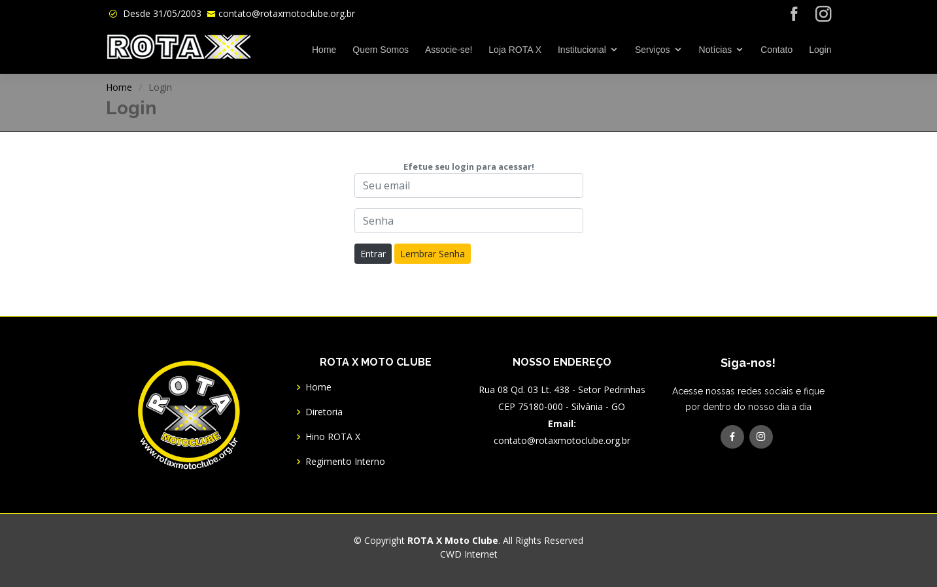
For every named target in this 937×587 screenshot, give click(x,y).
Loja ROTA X (514, 49)
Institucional (582, 49)
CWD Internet (469, 554)
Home (324, 49)
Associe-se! (448, 49)
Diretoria (324, 412)
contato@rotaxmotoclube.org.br (286, 13)
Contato (776, 49)
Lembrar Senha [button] (432, 253)
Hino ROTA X (332, 436)
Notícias (715, 49)
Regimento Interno (345, 461)
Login (820, 49)
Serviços (652, 49)
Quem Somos (380, 49)
